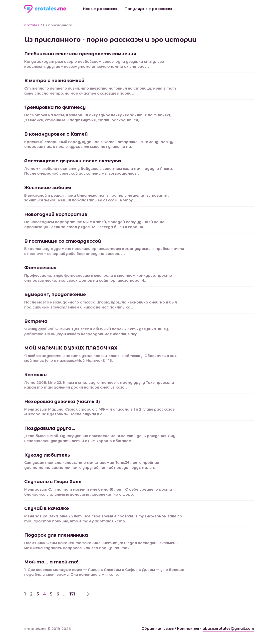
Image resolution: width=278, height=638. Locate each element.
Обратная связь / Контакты (170, 628)
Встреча (35, 321)
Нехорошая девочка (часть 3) (62, 401)
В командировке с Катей (56, 134)
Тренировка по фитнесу (55, 107)
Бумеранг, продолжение (55, 294)
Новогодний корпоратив (55, 214)
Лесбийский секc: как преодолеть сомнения (80, 54)
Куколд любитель (47, 455)
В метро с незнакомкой (54, 80)
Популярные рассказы (148, 8)
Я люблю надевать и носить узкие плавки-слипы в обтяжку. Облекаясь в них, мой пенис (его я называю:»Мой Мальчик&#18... (100, 358)
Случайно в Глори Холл (52, 481)
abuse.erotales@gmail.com (228, 628)
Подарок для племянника (56, 535)
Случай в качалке (46, 508)
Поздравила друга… (49, 428)
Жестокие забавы (47, 187)
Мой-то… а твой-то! (51, 562)
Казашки (35, 375)
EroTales (31, 25)
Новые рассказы (100, 8)
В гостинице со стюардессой (62, 241)
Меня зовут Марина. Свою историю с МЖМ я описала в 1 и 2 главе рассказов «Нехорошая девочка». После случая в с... (99, 412)
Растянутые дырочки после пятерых (73, 161)
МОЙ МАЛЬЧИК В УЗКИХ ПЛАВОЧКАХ (70, 348)
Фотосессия (40, 267)
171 (72, 594)
